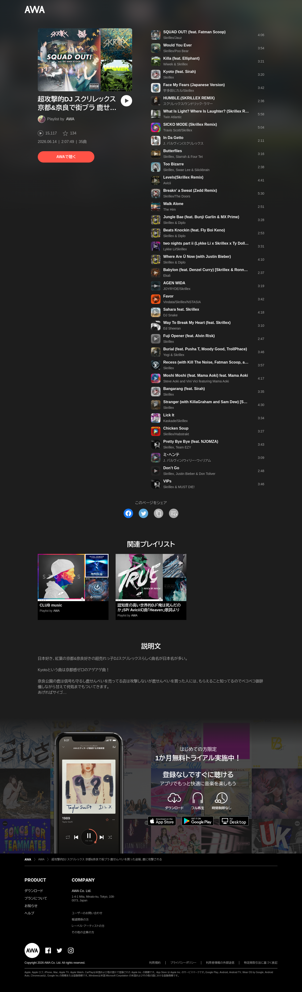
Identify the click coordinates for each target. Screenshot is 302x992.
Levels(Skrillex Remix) (183, 177)
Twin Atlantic (172, 117)
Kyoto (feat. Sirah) (179, 72)
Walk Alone (173, 204)
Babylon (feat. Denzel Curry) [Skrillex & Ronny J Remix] (213, 270)
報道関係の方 (80, 919)
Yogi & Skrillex (173, 355)
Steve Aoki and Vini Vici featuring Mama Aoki (196, 381)
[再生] (126, 100)
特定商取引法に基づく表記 (260, 962)
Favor (168, 296)
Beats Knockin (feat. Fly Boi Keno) (194, 230)
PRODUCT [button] (35, 880)
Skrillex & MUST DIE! (179, 487)
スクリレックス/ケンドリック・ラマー (188, 104)
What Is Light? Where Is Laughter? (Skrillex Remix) (209, 111)
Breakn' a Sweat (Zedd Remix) (190, 190)
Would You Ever (177, 45)
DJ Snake (170, 315)
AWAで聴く (66, 157)
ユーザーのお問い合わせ (87, 913)
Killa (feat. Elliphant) (181, 58)
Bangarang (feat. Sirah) (184, 389)
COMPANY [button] (83, 880)
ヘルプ (29, 913)
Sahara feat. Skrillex (181, 309)
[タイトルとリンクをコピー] (158, 513)
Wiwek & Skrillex (175, 64)
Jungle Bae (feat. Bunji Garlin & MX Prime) (201, 217)
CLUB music (51, 605)
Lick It (168, 415)
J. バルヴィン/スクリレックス (183, 143)
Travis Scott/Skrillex (177, 130)
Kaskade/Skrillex (175, 421)
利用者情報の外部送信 (220, 962)
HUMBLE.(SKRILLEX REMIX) (189, 98)
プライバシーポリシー (183, 962)
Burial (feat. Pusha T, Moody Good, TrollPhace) (205, 349)
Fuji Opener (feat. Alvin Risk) (189, 336)
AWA (70, 119)
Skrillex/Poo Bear (176, 51)
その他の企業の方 (83, 932)
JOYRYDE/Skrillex (176, 289)
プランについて (36, 898)
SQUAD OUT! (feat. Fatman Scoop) (194, 32)
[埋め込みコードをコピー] (173, 513)
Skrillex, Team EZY (177, 447)
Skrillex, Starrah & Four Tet (183, 157)
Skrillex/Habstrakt (176, 434)
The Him (169, 209)
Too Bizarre (173, 164)
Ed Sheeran (172, 328)
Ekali (166, 275)
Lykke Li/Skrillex (175, 249)
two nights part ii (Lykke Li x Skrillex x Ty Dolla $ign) (210, 243)
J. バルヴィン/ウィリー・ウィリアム (187, 460)
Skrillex (168, 77)
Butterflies (172, 151)
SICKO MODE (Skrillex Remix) (190, 124)
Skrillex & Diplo (174, 223)
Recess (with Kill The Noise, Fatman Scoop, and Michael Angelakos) (224, 362)
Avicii (167, 183)
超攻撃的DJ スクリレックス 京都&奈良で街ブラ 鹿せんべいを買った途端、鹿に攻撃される (106, 859)
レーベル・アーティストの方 (88, 926)
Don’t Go (171, 468)
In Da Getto (173, 138)
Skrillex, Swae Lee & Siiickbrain (186, 170)
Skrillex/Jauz (172, 38)
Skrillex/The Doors (176, 196)
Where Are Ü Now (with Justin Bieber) (197, 257)
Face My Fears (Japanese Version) (194, 85)
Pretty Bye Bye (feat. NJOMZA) (190, 441)
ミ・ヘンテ (171, 455)
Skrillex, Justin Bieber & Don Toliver (189, 474)
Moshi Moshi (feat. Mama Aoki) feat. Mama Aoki (205, 375)
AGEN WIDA (174, 283)
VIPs (167, 481)
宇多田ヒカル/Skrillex (178, 90)
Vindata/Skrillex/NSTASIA (182, 302)
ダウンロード (34, 891)
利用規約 (155, 962)
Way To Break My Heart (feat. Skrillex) (197, 323)
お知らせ (31, 906)
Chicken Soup (176, 428)
